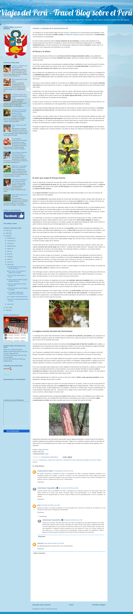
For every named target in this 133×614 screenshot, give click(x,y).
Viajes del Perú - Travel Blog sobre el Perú (66, 12)
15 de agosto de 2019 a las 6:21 (63, 471)
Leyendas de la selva (69, 460)
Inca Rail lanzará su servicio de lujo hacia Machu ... (16, 267)
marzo (9, 262)
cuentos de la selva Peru (55, 460)
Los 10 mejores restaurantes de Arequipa (19, 139)
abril (8, 259)
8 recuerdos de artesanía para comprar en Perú (19, 180)
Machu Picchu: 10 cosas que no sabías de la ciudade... (16, 271)
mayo (9, 256)
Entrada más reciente (41, 605)
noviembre (10, 240)
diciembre (10, 238)
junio (8, 254)
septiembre (10, 246)
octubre (9, 243)
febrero (9, 264)
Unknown (40, 543)
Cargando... (7, 374)
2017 (7, 307)
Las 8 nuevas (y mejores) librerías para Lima (19, 153)
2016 (7, 310)
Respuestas (43, 516)
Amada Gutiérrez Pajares (45, 471)
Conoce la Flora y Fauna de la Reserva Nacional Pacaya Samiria (19, 111)
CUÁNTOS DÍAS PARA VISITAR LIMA (15, 355)
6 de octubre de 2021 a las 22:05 (54, 543)
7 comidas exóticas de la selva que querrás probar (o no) (19, 96)
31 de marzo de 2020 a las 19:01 (68, 488)
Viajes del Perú (43, 449)
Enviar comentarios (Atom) (49, 609)
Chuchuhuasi (43, 460)
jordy (39, 505)
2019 (7, 233)
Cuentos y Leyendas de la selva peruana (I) (19, 66)
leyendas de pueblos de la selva (86, 460)
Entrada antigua (99, 605)
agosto (9, 248)
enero (9, 304)
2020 (7, 230)
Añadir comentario (39, 553)
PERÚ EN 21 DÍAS (9, 349)
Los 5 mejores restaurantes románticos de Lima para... (15, 293)
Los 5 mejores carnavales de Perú (17, 296)
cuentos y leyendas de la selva (74, 32)
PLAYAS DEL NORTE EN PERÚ (13, 359)
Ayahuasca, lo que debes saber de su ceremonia (19, 166)
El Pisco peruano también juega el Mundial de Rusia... (17, 280)
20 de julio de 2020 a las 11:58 (50, 505)
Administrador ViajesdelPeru (46, 488)
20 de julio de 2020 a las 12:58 (73, 520)
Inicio (71, 605)
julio (8, 251)
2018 (7, 236)
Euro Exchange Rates (13, 431)
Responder (40, 482)
